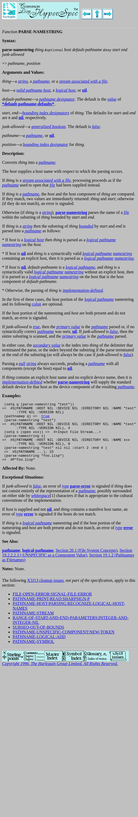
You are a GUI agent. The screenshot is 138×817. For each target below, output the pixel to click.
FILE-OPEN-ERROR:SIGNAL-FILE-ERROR (52, 606)
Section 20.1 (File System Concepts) (86, 562)
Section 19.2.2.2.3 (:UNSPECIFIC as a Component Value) (67, 564)
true (45, 419)
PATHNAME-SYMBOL (33, 653)
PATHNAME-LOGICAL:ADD (39, 648)
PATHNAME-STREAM (33, 625)
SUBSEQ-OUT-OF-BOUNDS (38, 639)
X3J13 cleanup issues (45, 592)
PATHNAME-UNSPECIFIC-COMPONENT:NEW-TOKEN (64, 644)
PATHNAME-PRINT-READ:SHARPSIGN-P (51, 610)
